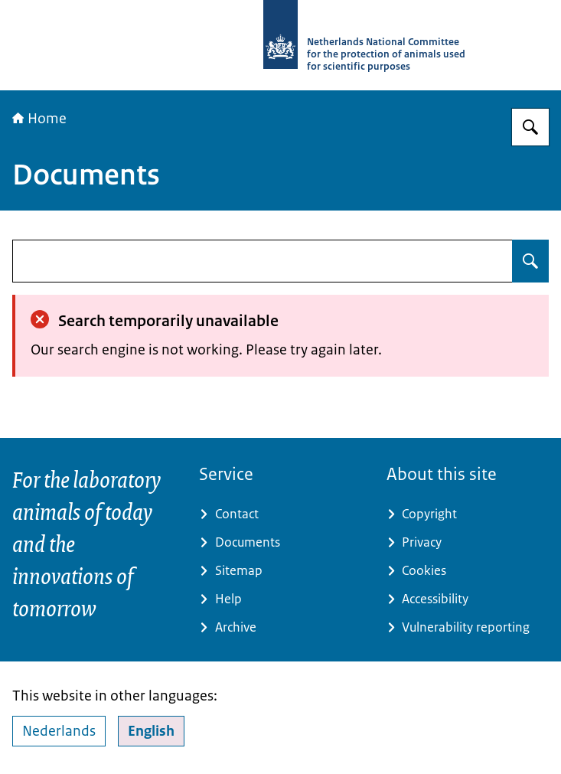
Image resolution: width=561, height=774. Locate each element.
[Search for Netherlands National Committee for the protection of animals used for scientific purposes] (530, 127)
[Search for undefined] (530, 261)
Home (39, 118)
